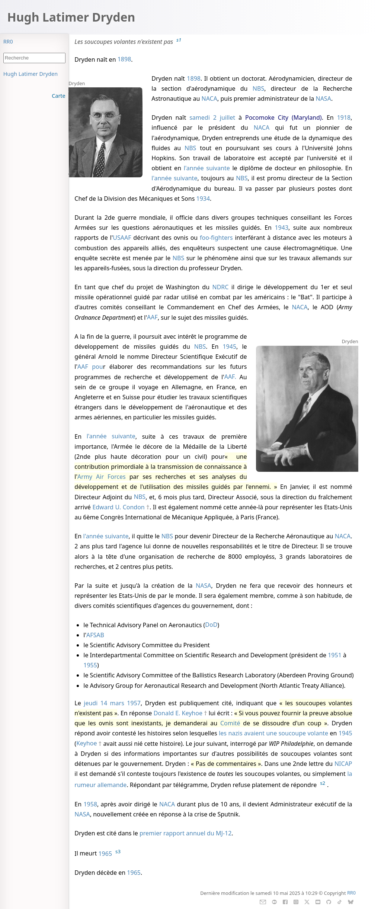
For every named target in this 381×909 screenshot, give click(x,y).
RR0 (8, 41)
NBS (258, 88)
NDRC (220, 287)
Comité (230, 723)
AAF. (232, 377)
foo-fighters (216, 237)
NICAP (343, 764)
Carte (58, 95)
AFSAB (95, 635)
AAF (152, 317)
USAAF (122, 237)
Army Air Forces (101, 477)
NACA (209, 98)
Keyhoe (86, 743)
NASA (323, 98)
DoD (211, 625)
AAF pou (90, 366)
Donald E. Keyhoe (178, 713)
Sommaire (16, 73)
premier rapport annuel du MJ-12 (185, 833)
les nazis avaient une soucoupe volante (273, 733)
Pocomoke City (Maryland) (283, 117)
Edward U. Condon (118, 507)
